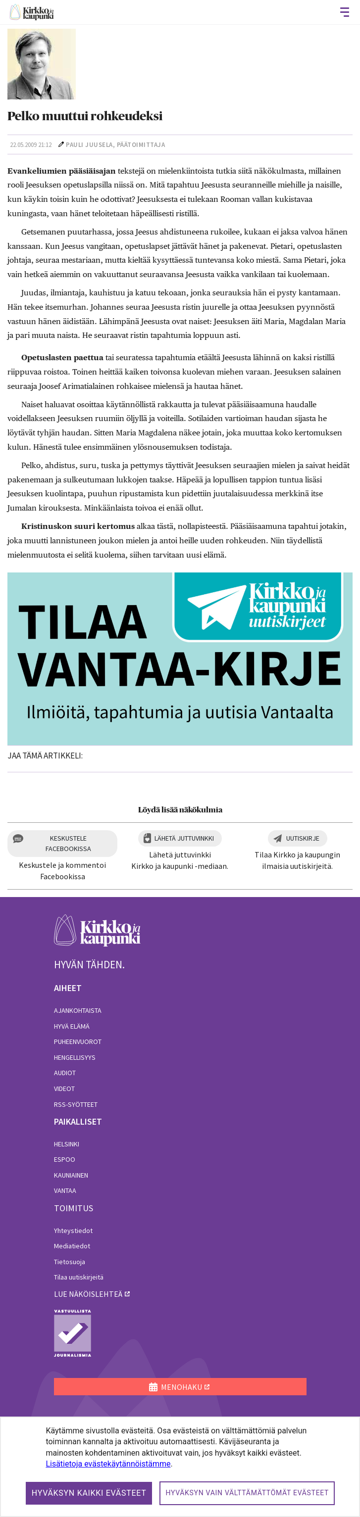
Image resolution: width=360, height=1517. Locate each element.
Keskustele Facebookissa (68, 843)
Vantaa (65, 1190)
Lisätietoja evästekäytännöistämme (108, 1464)
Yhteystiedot (73, 1230)
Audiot (65, 1072)
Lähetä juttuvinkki (184, 838)
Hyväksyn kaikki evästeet (89, 1493)
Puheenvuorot (78, 1041)
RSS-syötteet (76, 1104)
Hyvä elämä (72, 1026)
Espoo (64, 1159)
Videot (64, 1088)
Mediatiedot (72, 1245)
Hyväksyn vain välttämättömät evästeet (247, 1493)
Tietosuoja (69, 1261)
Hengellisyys (75, 1057)
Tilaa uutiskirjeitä (78, 1277)
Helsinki (66, 1143)
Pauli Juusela (89, 145)
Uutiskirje (302, 838)
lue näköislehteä (88, 1294)
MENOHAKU (175, 1387)
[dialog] (180, 1467)
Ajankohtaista (78, 1010)
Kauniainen (71, 1175)
